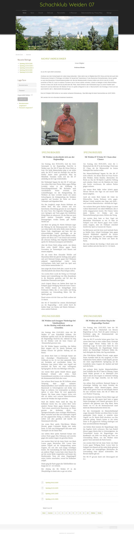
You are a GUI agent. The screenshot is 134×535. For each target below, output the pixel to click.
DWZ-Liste (50, 13)
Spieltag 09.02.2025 (52, 482)
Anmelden (22, 99)
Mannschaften (61, 13)
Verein (32, 13)
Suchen (113, 528)
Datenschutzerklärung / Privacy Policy (91, 13)
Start (43, 512)
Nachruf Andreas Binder (53, 58)
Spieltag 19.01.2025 (52, 493)
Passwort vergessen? (26, 107)
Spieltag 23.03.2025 (51, 315)
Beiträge (109, 13)
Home (24, 13)
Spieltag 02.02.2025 (52, 488)
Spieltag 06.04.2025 (51, 152)
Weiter (93, 512)
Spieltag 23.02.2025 (93, 315)
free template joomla (67, 533)
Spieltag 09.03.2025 (93, 152)
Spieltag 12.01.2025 (52, 499)
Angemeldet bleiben (24, 95)
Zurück (50, 512)
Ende (99, 512)
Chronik (40, 13)
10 (87, 512)
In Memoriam (73, 13)
